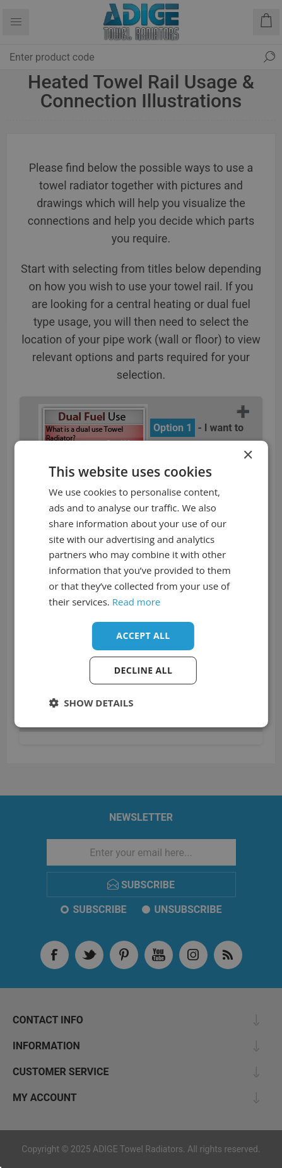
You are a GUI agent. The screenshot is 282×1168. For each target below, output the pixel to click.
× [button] (247, 455)
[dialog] (141, 584)
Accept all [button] (143, 635)
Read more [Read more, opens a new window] (136, 601)
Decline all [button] (143, 670)
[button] (91, 702)
